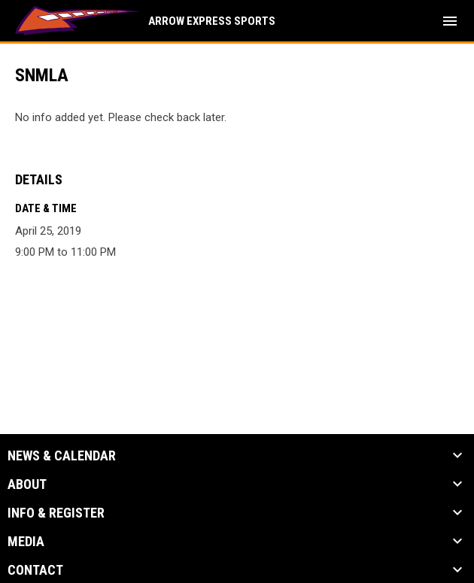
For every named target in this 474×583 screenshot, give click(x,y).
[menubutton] (450, 21)
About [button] (27, 484)
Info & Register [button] (56, 513)
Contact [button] (35, 570)
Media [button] (26, 541)
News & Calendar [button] (62, 456)
